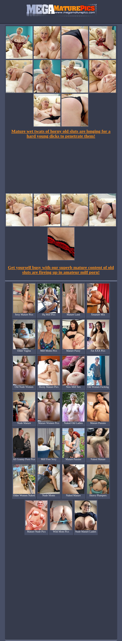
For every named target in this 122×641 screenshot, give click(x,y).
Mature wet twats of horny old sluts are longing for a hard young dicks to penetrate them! (61, 133)
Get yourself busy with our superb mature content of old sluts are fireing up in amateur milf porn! (61, 270)
